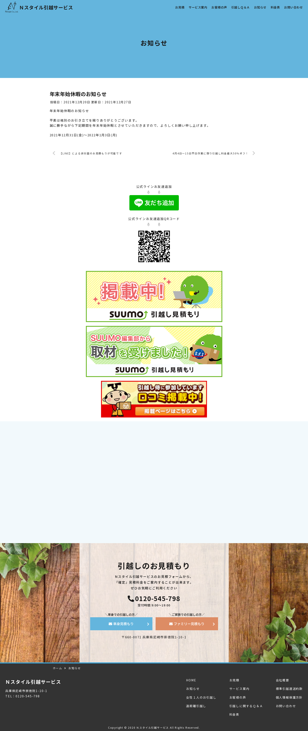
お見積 (234, 680)
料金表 (234, 714)
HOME (191, 680)
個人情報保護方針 (289, 697)
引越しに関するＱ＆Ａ (246, 706)
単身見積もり (121, 624)
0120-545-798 (154, 597)
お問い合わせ (286, 706)
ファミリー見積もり (187, 624)
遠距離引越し (196, 706)
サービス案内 (239, 688)
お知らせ (193, 688)
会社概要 (282, 680)
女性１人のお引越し (201, 697)
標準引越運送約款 (289, 688)
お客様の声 (237, 697)
